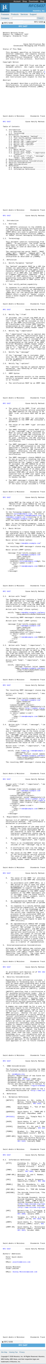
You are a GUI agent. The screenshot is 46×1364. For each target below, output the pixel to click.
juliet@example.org (22, 514)
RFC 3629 (37, 1219)
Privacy (22, 1352)
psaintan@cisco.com (21, 1262)
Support (33, 14)
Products (15, 14)
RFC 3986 (21, 1214)
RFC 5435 (37, 1103)
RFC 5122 (26, 1079)
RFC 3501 (29, 1171)
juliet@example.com (28, 561)
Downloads (33, 1)
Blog (42, 1)
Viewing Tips (13, 1352)
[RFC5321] (10, 1117)
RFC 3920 (42, 972)
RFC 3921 (21, 1230)
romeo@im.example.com (15, 517)
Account (17, 1)
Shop (24, 1)
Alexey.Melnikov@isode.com (25, 1272)
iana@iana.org (18, 1074)
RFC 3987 (42, 1181)
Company (5, 18)
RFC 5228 (42, 1128)
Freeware (5, 14)
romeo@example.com (32, 515)
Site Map (4, 1352)
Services (24, 14)
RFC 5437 (7, 122)
